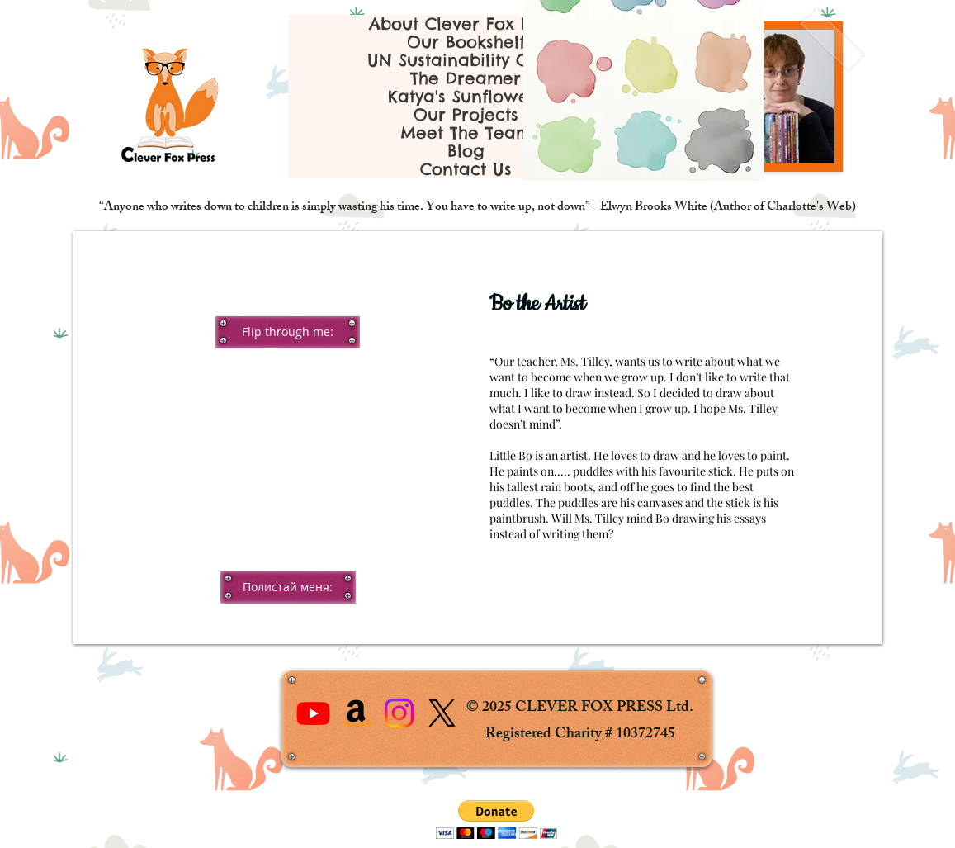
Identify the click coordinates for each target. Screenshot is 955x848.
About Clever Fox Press (466, 24)
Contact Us (466, 169)
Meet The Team (466, 133)
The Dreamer (465, 78)
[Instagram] (399, 713)
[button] (287, 331)
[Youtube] (313, 713)
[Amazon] (356, 713)
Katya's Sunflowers (466, 97)
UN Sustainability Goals (466, 60)
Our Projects (466, 115)
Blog (466, 151)
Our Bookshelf (466, 42)
